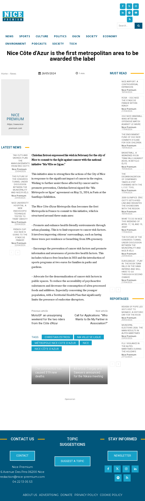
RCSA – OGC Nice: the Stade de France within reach (130, 102)
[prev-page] (11, 252)
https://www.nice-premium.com (15, 126)
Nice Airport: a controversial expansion (130, 84)
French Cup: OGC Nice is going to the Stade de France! (20, 234)
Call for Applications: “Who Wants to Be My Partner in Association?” (91, 319)
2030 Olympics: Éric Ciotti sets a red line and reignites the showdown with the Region (132, 203)
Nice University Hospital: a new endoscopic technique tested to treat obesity (20, 211)
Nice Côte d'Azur (47, 349)
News (13, 73)
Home (4, 73)
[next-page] (17, 252)
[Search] (138, 26)
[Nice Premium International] (13, 16)
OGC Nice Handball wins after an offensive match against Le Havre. (132, 120)
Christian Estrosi (57, 337)
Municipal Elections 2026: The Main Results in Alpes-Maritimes (132, 329)
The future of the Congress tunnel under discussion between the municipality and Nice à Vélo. (20, 184)
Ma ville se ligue (89, 337)
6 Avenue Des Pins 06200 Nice (22, 472)
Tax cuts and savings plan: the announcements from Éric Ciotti (20, 160)
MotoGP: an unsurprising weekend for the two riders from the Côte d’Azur (48, 319)
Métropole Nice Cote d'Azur (55, 343)
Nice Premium (15, 117)
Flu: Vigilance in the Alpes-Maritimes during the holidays (131, 347)
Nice (86, 343)
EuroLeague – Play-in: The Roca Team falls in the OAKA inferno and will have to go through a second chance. (132, 269)
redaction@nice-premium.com (22, 477)
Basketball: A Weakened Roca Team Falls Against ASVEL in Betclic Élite (132, 158)
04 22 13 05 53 (22, 481)
